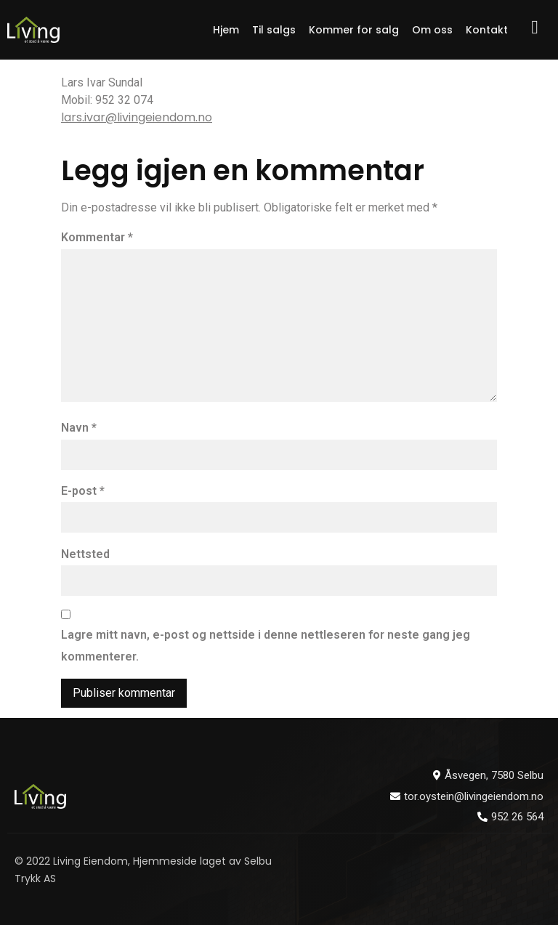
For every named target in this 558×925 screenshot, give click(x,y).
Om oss (432, 30)
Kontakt (487, 30)
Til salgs (274, 30)
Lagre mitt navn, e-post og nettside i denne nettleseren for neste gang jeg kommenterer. (265, 645)
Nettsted (85, 554)
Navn (79, 428)
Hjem (226, 30)
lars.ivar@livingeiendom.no (136, 117)
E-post (83, 491)
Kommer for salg (354, 30)
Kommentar (97, 237)
